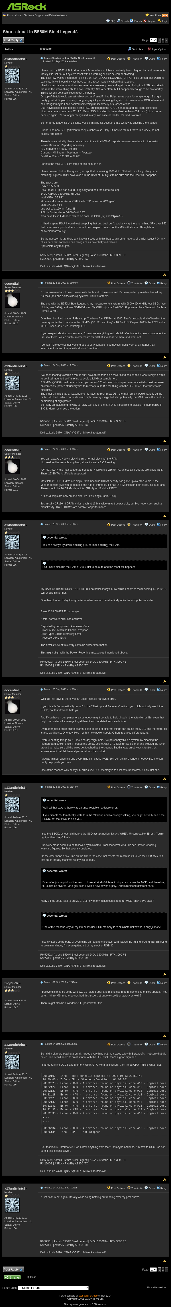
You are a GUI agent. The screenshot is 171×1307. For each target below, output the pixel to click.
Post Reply (13, 40)
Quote (152, 58)
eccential (12, 283)
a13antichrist (16, 59)
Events (136, 21)
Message (46, 48)
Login (165, 21)
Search (125, 21)
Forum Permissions (158, 1287)
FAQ (112, 21)
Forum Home (14, 15)
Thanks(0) (134, 58)
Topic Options (157, 49)
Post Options (116, 58)
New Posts (155, 15)
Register (152, 21)
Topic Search (137, 49)
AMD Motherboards (56, 15)
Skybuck (12, 983)
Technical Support (33, 15)
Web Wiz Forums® (88, 1296)
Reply (163, 58)
